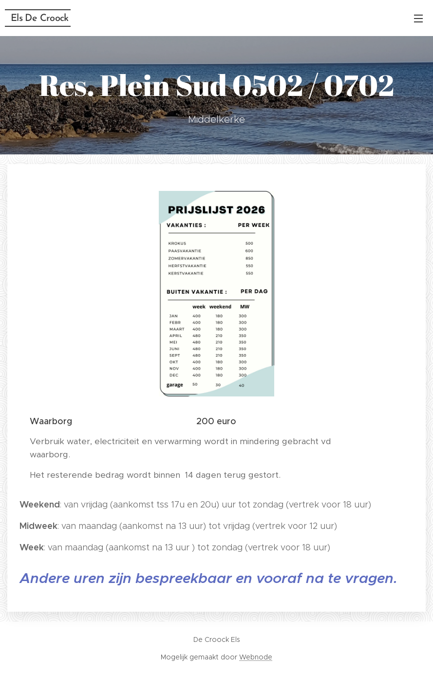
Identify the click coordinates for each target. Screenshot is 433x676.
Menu (418, 18)
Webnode (255, 657)
